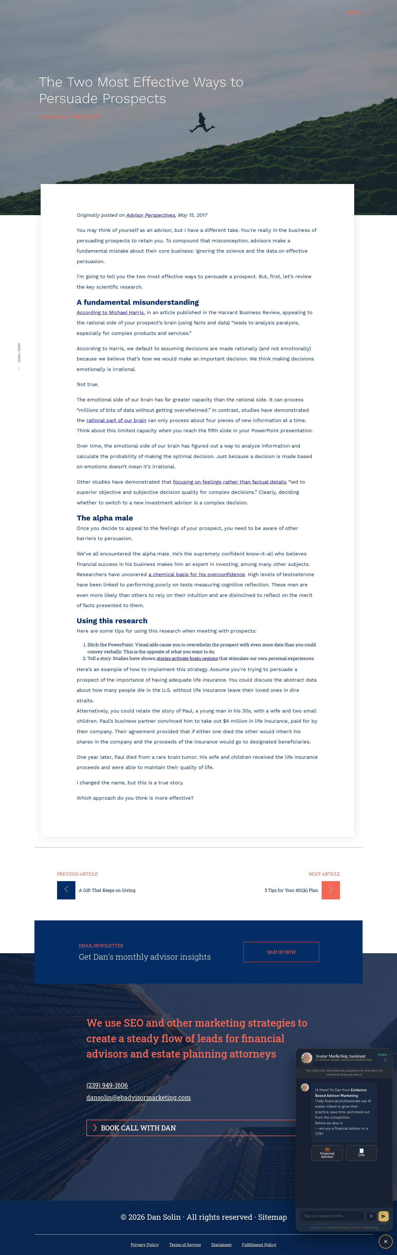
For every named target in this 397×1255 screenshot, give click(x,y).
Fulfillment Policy (259, 1245)
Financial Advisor (327, 1152)
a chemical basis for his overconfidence (197, 574)
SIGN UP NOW (281, 952)
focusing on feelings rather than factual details (230, 482)
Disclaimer (221, 1245)
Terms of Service (185, 1245)
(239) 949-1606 (107, 1085)
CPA (361, 1152)
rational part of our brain (116, 420)
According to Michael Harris (110, 312)
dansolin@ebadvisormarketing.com (138, 1097)
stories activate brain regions (187, 658)
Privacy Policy (145, 1245)
